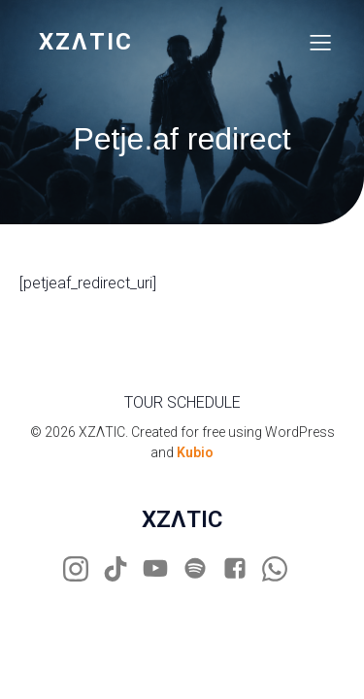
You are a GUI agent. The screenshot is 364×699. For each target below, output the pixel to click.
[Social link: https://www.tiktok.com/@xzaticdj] (123, 569)
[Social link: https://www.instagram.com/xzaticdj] (83, 569)
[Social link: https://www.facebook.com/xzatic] (242, 569)
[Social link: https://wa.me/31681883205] (282, 569)
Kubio (195, 452)
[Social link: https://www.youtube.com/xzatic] (162, 569)
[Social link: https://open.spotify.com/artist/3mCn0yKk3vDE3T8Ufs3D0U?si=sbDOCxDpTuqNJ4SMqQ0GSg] (202, 569)
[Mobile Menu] (320, 41)
